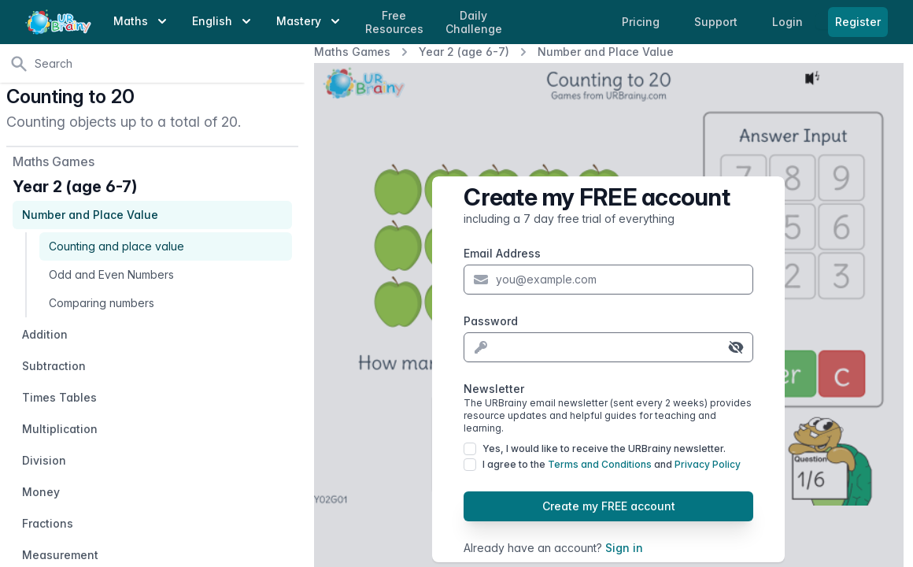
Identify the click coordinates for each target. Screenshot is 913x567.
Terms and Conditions (600, 464)
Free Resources (394, 22)
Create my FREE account (608, 506)
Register (858, 21)
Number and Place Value (606, 51)
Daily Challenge (473, 22)
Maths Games (352, 51)
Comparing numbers (101, 302)
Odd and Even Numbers (111, 274)
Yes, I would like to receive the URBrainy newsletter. (604, 448)
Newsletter (608, 408)
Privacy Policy (708, 464)
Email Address (502, 253)
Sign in (624, 547)
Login (789, 21)
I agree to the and (611, 464)
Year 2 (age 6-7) (464, 51)
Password (491, 321)
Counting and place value (116, 246)
